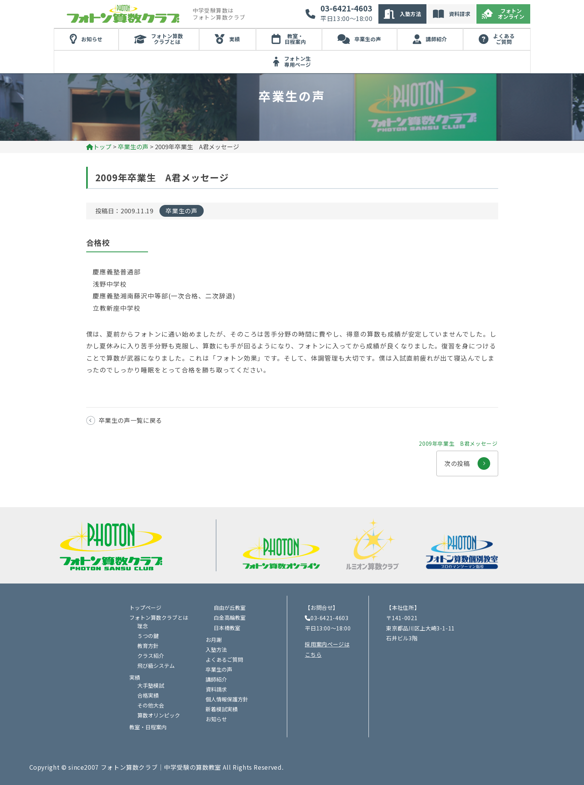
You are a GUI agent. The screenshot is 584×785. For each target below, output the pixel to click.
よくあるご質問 (504, 39)
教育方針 (148, 646)
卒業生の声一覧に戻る (130, 420)
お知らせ (92, 39)
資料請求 (459, 14)
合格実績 (148, 695)
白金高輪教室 (230, 617)
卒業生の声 (367, 39)
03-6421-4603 (346, 8)
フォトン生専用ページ (297, 61)
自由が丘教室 (230, 607)
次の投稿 (467, 459)
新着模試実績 (222, 709)
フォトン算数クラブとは (167, 39)
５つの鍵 (148, 636)
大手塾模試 (150, 685)
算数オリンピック (158, 715)
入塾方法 (410, 14)
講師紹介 (436, 39)
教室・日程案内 (295, 39)
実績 (234, 39)
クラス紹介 (150, 655)
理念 (142, 626)
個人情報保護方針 (227, 699)
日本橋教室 (227, 628)
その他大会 (150, 705)
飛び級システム (156, 665)
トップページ (145, 607)
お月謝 (214, 639)
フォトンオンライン (511, 14)
